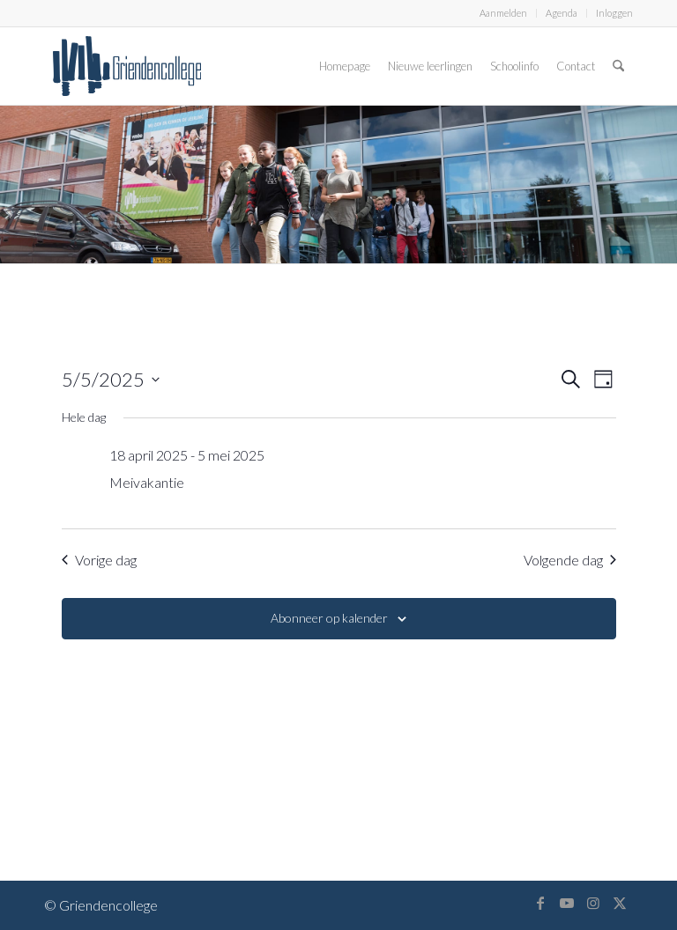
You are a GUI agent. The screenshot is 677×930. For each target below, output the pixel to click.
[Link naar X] (619, 902)
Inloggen (614, 12)
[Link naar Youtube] (567, 902)
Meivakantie (146, 482)
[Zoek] (618, 66)
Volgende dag (570, 559)
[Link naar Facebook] (540, 902)
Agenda (561, 12)
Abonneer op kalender (329, 617)
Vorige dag (99, 559)
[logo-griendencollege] (127, 66)
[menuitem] (504, 13)
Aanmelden (503, 12)
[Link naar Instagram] (593, 902)
